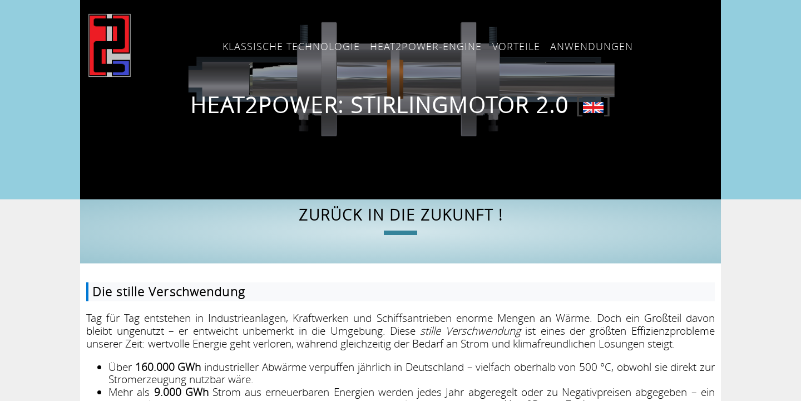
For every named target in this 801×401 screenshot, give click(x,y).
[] (593, 104)
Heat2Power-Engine (426, 46)
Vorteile (516, 46)
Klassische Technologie (291, 46)
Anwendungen (591, 46)
